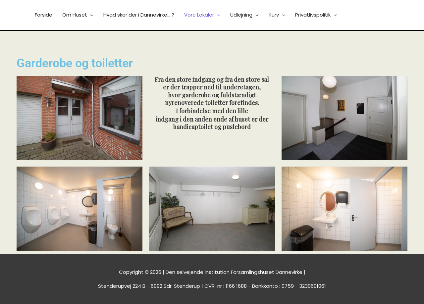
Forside (43, 14)
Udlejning (241, 14)
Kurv (274, 14)
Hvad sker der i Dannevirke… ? (138, 14)
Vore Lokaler (199, 14)
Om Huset (74, 14)
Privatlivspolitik (313, 14)
